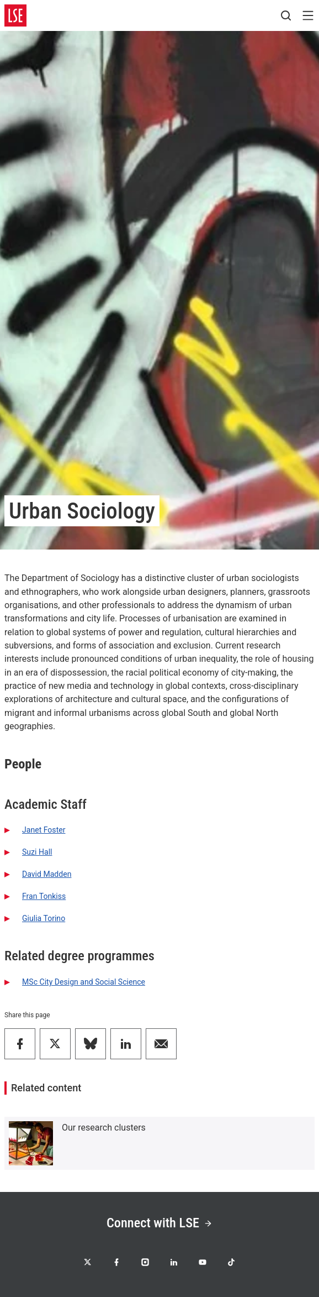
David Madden (46, 874)
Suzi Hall (37, 852)
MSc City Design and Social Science (83, 981)
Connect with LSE (159, 1223)
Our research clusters (104, 1127)
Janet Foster (43, 829)
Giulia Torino (43, 918)
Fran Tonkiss (44, 896)
